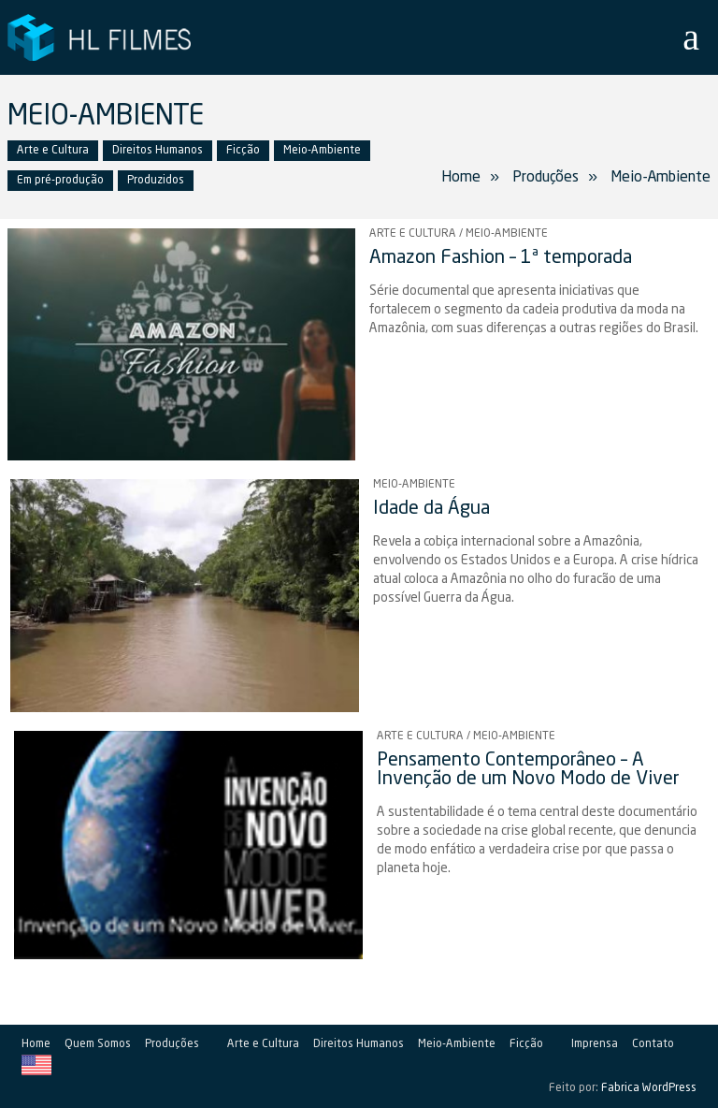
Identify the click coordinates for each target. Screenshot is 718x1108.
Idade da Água (431, 509)
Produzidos (155, 180)
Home (461, 177)
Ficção (243, 150)
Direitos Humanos (157, 150)
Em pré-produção (60, 180)
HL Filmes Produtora (100, 37)
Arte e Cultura (53, 150)
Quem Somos (98, 1044)
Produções (172, 1044)
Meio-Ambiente (322, 150)
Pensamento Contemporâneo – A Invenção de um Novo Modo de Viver (528, 770)
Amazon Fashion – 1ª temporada (500, 258)
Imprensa (594, 1044)
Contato (653, 1044)
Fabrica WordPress (648, 1088)
